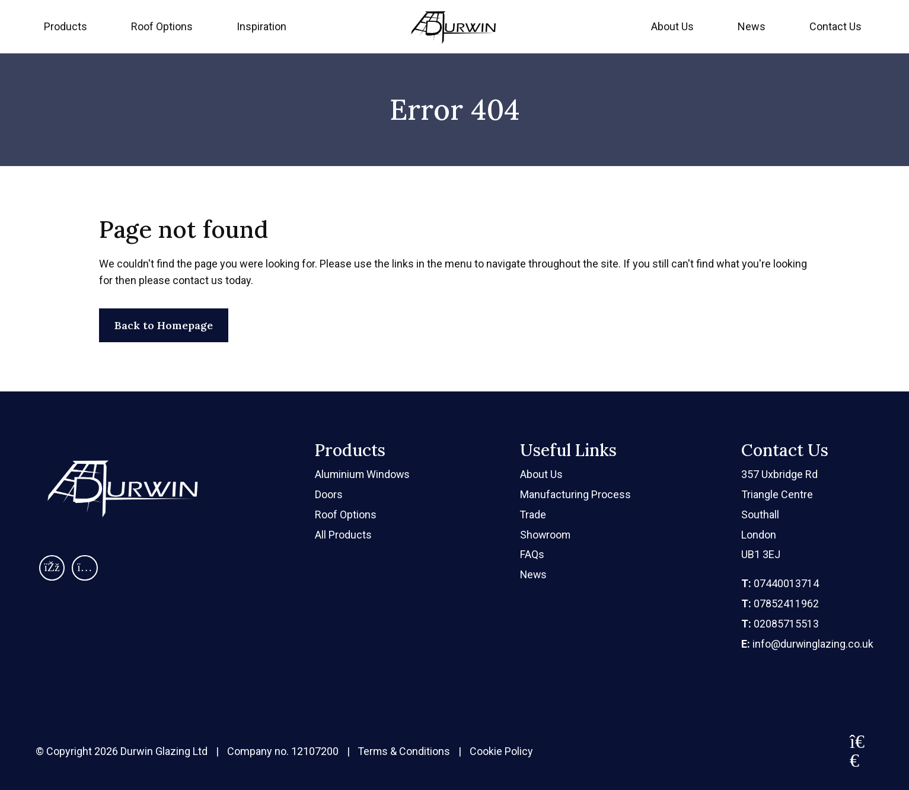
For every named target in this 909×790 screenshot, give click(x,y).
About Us (672, 26)
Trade (534, 514)
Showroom (546, 534)
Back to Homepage (163, 325)
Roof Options (346, 514)
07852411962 (779, 603)
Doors (329, 494)
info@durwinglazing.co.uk (807, 644)
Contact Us (835, 26)
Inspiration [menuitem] (261, 26)
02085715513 (779, 623)
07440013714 (779, 583)
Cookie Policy (502, 752)
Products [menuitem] (65, 26)
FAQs (533, 555)
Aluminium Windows (363, 474)
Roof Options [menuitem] (162, 26)
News (752, 26)
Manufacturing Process (576, 494)
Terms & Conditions (404, 752)
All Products (343, 534)
